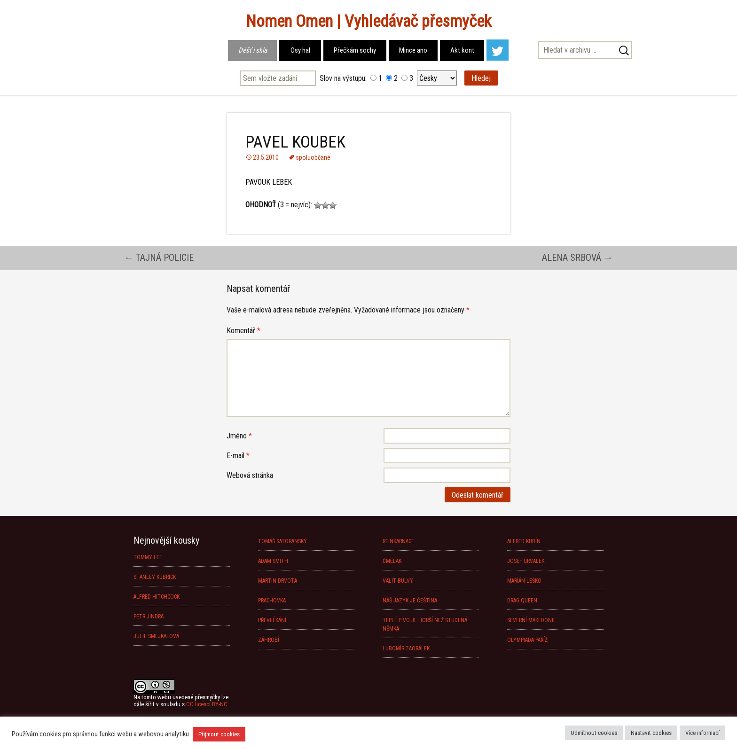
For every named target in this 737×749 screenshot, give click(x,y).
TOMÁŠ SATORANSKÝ (282, 541)
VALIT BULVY (398, 580)
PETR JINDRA (148, 616)
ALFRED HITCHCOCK (156, 596)
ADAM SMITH (273, 561)
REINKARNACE (398, 541)
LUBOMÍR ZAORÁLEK (406, 648)
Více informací (702, 732)
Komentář (243, 330)
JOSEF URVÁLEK (525, 561)
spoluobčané (313, 157)
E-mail (238, 455)
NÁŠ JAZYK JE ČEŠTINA (410, 600)
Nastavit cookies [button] (651, 732)
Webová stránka (250, 475)
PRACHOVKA (272, 600)
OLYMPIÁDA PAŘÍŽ (527, 640)
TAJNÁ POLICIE (159, 257)
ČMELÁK (392, 561)
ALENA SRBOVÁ (577, 257)
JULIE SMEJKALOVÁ (156, 636)
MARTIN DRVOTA (277, 580)
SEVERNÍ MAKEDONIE (531, 620)
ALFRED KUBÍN (524, 541)
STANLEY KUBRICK (154, 577)
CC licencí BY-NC (206, 704)
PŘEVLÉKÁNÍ (272, 620)
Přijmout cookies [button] (219, 734)
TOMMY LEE (147, 557)
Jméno (239, 435)
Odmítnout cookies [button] (594, 732)
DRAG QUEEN (522, 600)
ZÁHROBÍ (268, 640)
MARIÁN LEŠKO (524, 580)
